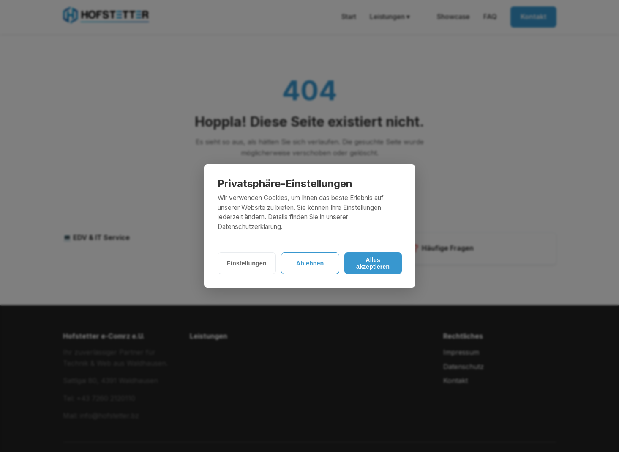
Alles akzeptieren (373, 263)
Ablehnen (310, 263)
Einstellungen (246, 263)
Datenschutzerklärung (249, 227)
